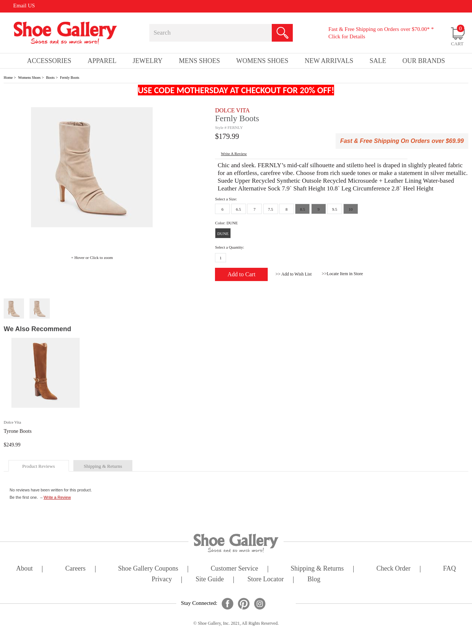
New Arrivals (329, 60)
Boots (50, 78)
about (24, 569)
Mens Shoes (199, 60)
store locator (265, 579)
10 (350, 209)
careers (75, 569)
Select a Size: (226, 199)
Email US (24, 5)
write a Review (234, 153)
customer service (234, 569)
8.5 (302, 209)
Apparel (101, 60)
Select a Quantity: (229, 247)
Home (8, 78)
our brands (423, 60)
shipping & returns (103, 466)
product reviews (38, 466)
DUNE (223, 233)
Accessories (49, 60)
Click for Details (346, 36)
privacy (162, 579)
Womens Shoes (29, 78)
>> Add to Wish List (293, 274)
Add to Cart (242, 274)
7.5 (270, 209)
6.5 (238, 209)
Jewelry (148, 60)
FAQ (449, 569)
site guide (209, 579)
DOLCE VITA (232, 110)
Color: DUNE (226, 223)
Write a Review (57, 497)
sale (377, 60)
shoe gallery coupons (148, 569)
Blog (314, 579)
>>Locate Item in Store (342, 273)
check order (393, 569)
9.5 (334, 209)
